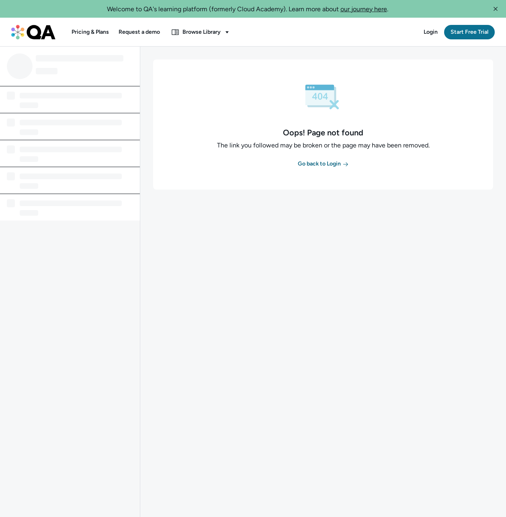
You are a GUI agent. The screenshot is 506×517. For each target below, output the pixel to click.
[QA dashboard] (33, 32)
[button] (495, 8)
